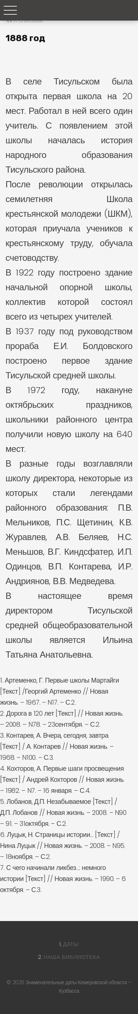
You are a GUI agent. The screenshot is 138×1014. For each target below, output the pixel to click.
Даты (71, 944)
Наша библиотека (71, 957)
